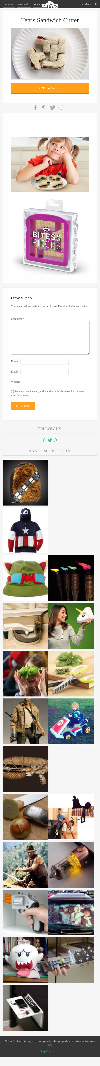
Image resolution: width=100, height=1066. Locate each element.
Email (15, 379)
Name (15, 368)
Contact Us (55, 1061)
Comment (17, 322)
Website (15, 389)
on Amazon (50, 89)
